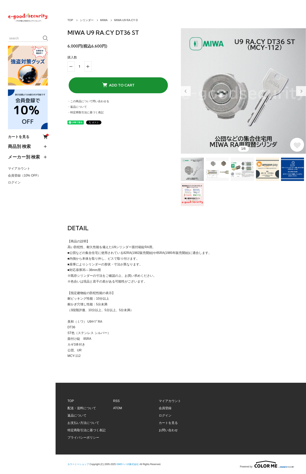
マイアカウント (19, 168)
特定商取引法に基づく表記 (86, 430)
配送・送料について (81, 408)
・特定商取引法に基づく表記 (85, 112)
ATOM (117, 408)
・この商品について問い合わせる (88, 101)
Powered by (267, 464)
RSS (116, 401)
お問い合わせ (168, 430)
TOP (70, 20)
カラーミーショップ (78, 464)
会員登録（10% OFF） (24, 175)
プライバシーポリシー (83, 437)
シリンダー (87, 20)
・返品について (77, 106)
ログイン (14, 182)
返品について (77, 415)
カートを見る (28, 136)
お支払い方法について (83, 422)
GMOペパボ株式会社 (127, 464)
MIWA (104, 20)
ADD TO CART (118, 85)
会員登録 (165, 408)
